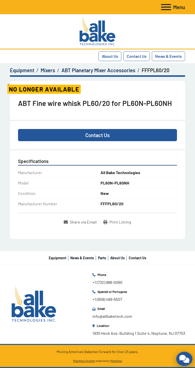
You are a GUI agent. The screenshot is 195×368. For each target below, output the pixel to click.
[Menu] (166, 7)
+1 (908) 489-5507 (107, 299)
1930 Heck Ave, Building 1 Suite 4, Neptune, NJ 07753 (138, 333)
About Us (110, 56)
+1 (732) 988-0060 (107, 282)
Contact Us (137, 56)
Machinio (116, 360)
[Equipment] (22, 70)
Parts (102, 258)
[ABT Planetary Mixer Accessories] (98, 70)
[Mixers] (48, 70)
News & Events (168, 56)
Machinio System (84, 360)
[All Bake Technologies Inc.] (34, 303)
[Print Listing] (117, 222)
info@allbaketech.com (112, 316)
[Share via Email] (80, 222)
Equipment (57, 258)
